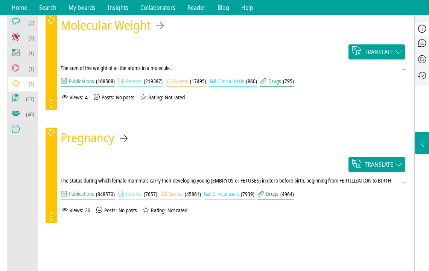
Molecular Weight (106, 25)
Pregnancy (87, 137)
